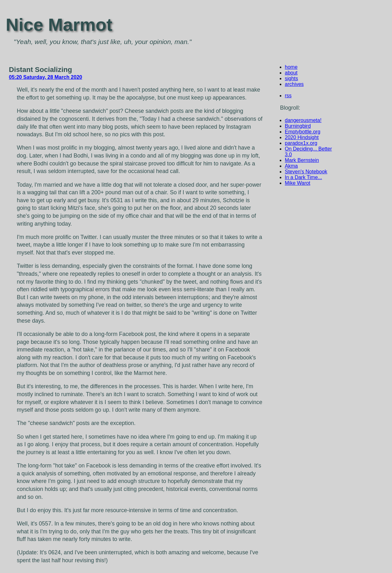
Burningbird (298, 126)
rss (288, 95)
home (291, 67)
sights (291, 78)
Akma (291, 166)
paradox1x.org (301, 143)
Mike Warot (297, 183)
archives (294, 84)
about (291, 72)
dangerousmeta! (303, 120)
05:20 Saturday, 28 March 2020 (45, 77)
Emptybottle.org (302, 131)
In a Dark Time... (303, 177)
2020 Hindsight (302, 137)
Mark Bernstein (302, 160)
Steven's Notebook (306, 171)
